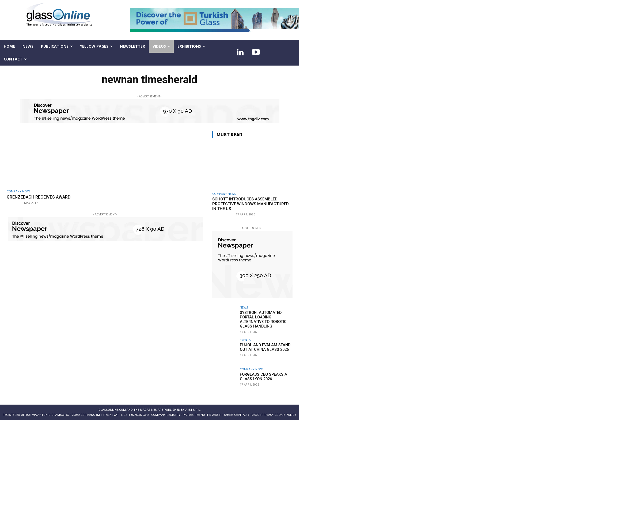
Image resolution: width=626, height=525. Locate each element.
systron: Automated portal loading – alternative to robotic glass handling (262, 319)
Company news (18, 191)
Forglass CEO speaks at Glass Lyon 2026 (263, 376)
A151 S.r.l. (193, 409)
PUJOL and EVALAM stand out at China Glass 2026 (263, 346)
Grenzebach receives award (41, 197)
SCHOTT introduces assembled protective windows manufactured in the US (250, 204)
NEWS (244, 307)
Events (245, 339)
